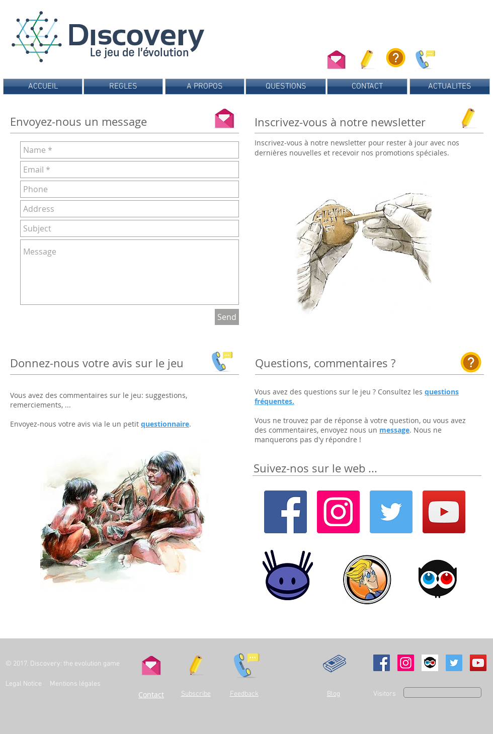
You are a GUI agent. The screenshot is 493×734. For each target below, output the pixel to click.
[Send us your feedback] (220, 359)
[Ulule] (430, 663)
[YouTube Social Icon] (478, 663)
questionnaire (165, 424)
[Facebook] (285, 512)
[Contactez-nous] (336, 57)
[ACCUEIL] (43, 86)
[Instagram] (338, 512)
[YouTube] (444, 512)
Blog (333, 694)
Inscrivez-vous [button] (279, 142)
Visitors (384, 694)
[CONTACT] (367, 86)
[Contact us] (224, 116)
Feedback (244, 694)
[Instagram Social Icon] (405, 663)
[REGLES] (123, 86)
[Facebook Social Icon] (381, 663)
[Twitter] (391, 512)
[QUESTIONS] (285, 86)
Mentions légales (76, 684)
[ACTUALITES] (449, 86)
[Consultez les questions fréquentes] (395, 57)
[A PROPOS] (204, 86)
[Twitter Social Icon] (454, 663)
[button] (367, 57)
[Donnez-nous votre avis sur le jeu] (424, 57)
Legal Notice (24, 684)
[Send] (227, 317)
